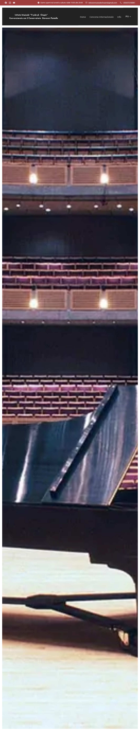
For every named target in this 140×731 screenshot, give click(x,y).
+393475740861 (129, 2)
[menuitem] (80, 16)
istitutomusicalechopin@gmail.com (102, 2)
